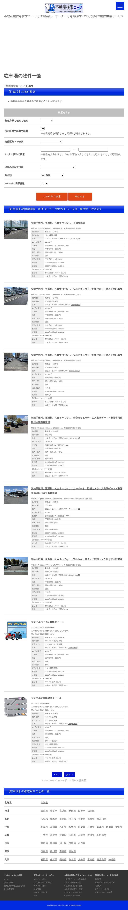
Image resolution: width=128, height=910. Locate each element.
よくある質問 (9, 889)
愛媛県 (63, 851)
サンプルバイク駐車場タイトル (47, 622)
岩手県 (53, 810)
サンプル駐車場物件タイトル (46, 698)
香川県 (53, 851)
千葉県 (81, 818)
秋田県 (72, 810)
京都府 (63, 835)
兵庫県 (81, 835)
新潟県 (44, 827)
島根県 (53, 843)
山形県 (81, 810)
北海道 (44, 802)
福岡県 (44, 859)
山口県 (81, 843)
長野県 (91, 827)
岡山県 (63, 843)
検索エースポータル (103, 892)
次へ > (69, 774)
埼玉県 (72, 818)
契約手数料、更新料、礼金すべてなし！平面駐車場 (58, 222)
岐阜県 (100, 827)
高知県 (72, 851)
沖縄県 (112, 859)
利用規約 (98, 886)
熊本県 (72, 859)
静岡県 (109, 827)
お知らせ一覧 (9, 882)
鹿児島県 (101, 859)
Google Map (75, 238)
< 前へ (57, 774)
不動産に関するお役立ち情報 (14, 886)
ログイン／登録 (40, 886)
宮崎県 (91, 859)
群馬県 (63, 818)
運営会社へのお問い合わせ (105, 882)
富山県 (53, 827)
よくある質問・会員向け (43, 882)
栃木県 (53, 818)
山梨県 (81, 827)
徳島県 (44, 851)
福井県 (72, 827)
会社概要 (98, 879)
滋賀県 (53, 835)
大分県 (81, 859)
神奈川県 (101, 818)
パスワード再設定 (40, 892)
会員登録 (37, 889)
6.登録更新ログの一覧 (72, 895)
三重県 (44, 835)
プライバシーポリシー (103, 889)
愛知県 (119, 827)
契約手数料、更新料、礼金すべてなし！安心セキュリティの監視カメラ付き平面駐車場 (76, 289)
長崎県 (63, 859)
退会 (35, 895)
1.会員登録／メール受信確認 (75, 879)
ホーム (6, 879)
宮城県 (63, 810)
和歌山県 (101, 835)
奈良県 (91, 835)
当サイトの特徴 (40, 879)
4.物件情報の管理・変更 (73, 889)
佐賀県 (53, 859)
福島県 (91, 810)
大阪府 (72, 835)
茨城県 (44, 818)
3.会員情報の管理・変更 (73, 886)
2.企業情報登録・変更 (72, 882)
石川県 (63, 827)
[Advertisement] (64, 44)
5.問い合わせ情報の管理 (73, 892)
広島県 (72, 843)
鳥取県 (44, 843)
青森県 (44, 810)
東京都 (91, 818)
